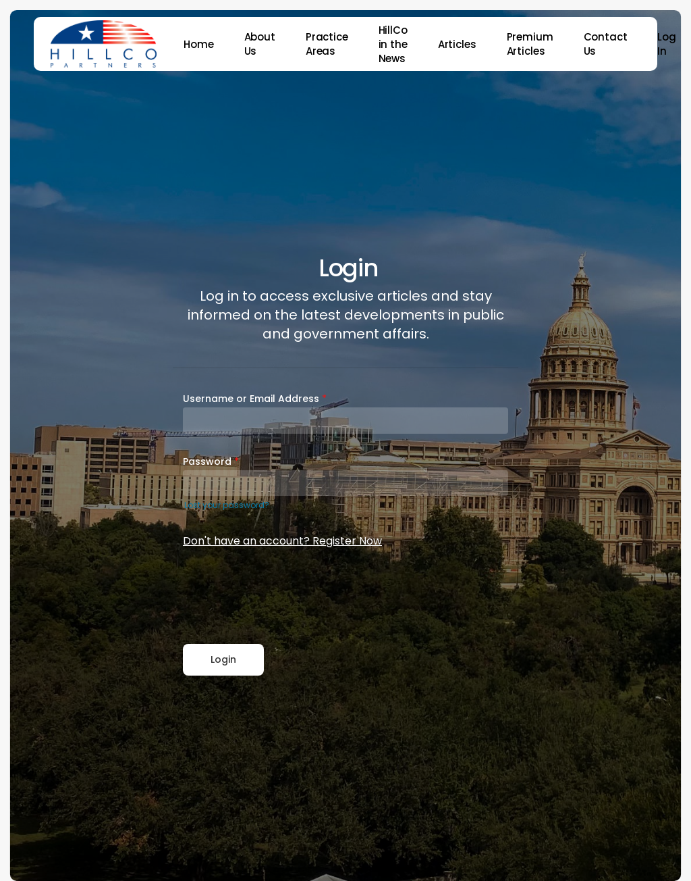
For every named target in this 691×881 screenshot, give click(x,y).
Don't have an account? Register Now (282, 541)
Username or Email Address (255, 398)
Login (223, 659)
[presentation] (285, 597)
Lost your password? (226, 505)
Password (211, 461)
